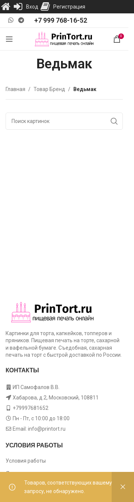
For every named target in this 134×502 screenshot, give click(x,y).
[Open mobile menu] (9, 39)
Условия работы (26, 461)
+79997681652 (30, 408)
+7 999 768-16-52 (60, 20)
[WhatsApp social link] (11, 20)
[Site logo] (64, 39)
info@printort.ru (47, 429)
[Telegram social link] (21, 20)
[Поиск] (64, 121)
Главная (15, 89)
